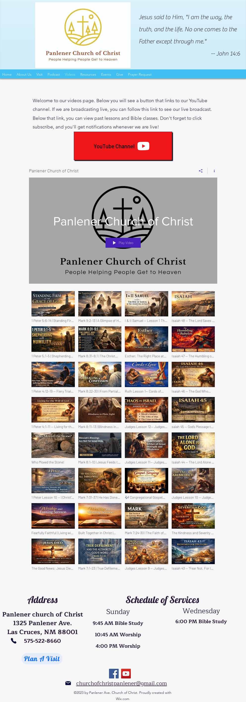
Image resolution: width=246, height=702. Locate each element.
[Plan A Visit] (42, 658)
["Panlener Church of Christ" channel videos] (123, 432)
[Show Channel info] (212, 171)
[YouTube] (126, 673)
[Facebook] (114, 673)
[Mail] (68, 683)
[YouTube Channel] (123, 146)
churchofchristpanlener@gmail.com (121, 683)
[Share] (201, 171)
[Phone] (14, 641)
